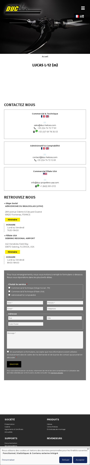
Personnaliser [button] (8, 460)
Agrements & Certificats (14, 429)
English (81, 16)
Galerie (8, 427)
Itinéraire (12, 219)
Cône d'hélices (53, 427)
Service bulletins (11, 446)
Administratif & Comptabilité (23, 295)
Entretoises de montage (57, 429)
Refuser (65, 460)
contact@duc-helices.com (45, 157)
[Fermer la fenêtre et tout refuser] (88, 449)
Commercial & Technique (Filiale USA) (27, 291)
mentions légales (57, 373)
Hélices (50, 424)
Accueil (45, 56)
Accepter (80, 460)
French (77, 16)
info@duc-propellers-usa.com (45, 182)
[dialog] (45, 456)
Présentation (10, 424)
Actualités (9, 432)
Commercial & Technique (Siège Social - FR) (30, 288)
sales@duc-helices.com (45, 125)
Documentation (11, 443)
